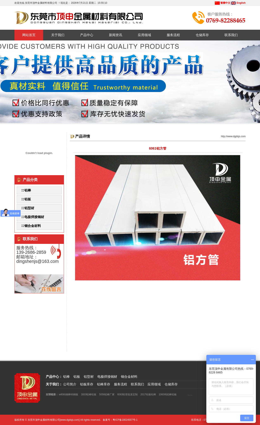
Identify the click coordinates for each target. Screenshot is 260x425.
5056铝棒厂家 (107, 394)
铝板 (76, 376)
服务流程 (173, 35)
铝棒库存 (103, 384)
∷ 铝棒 (26, 190)
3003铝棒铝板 (89, 394)
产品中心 (86, 35)
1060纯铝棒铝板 (168, 394)
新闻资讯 (115, 35)
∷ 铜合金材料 (31, 226)
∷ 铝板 (26, 199)
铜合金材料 (129, 376)
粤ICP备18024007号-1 (125, 419)
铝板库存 (86, 384)
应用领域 (144, 35)
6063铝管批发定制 (127, 394)
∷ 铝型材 (27, 208)
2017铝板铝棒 (148, 394)
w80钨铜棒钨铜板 (68, 394)
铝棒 (66, 376)
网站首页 (28, 35)
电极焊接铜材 (107, 376)
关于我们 (57, 35)
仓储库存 (202, 35)
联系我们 (231, 35)
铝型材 (89, 376)
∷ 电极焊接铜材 (32, 217)
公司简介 (69, 384)
